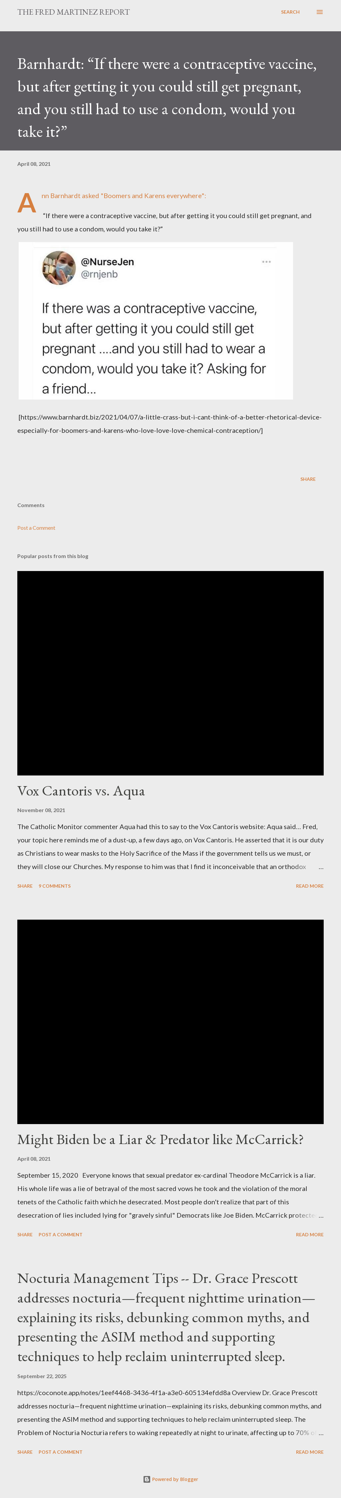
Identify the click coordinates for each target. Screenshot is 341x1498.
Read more (310, 886)
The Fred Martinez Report (73, 12)
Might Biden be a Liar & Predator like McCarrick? (160, 1138)
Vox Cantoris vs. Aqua (81, 790)
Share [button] (308, 479)
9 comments (55, 886)
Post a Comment (36, 527)
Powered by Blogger (170, 1479)
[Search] (290, 12)
